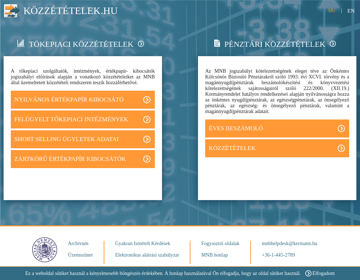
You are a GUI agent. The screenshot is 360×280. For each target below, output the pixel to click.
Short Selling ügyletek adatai (82, 139)
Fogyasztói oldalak (220, 243)
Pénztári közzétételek (275, 44)
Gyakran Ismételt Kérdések (142, 243)
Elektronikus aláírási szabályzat (147, 255)
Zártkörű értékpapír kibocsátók (82, 159)
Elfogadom (320, 273)
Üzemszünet (80, 255)
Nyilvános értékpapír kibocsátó (82, 99)
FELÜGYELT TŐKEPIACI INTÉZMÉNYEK (82, 119)
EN (351, 11)
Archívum (78, 243)
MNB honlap (214, 255)
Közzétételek (277, 148)
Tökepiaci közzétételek (80, 44)
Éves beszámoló (277, 128)
